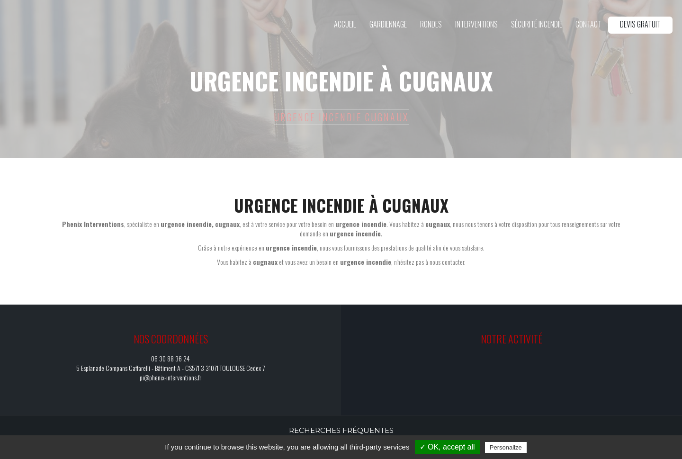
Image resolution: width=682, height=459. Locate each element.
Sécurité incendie (536, 24)
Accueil (345, 24)
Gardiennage (388, 24)
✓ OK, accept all (447, 447)
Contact (588, 24)
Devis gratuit (640, 24)
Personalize (506, 447)
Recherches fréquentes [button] (341, 430)
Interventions (476, 24)
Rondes (431, 24)
